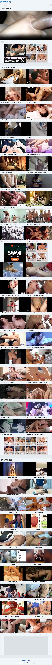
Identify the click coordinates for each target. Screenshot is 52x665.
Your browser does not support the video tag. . (26, 25)
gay (3, 41)
